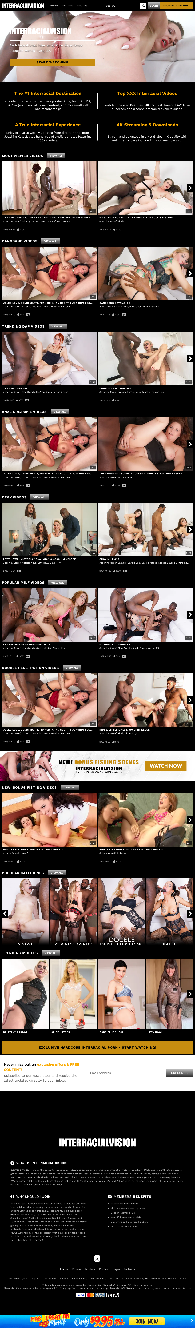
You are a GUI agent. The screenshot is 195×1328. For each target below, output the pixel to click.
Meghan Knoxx (44, 392)
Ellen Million (17, 1221)
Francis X (38, 306)
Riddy (121, 221)
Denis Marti (50, 306)
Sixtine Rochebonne (40, 1218)
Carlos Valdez (149, 562)
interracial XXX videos (99, 1177)
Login (154, 5)
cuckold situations (140, 1173)
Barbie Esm (134, 562)
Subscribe (179, 1073)
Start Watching (52, 62)
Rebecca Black (166, 562)
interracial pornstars (118, 1170)
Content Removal (182, 1288)
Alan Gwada (106, 306)
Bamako (122, 562)
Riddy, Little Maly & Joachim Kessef (125, 729)
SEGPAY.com (127, 1288)
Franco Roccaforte (50, 221)
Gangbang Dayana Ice (114, 303)
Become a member (177, 5)
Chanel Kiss (59, 648)
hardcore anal (18, 1177)
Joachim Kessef (11, 221)
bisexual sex (121, 1173)
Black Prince (121, 306)
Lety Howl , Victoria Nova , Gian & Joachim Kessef (39, 559)
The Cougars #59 (15, 388)
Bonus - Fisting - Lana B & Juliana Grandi (33, 849)
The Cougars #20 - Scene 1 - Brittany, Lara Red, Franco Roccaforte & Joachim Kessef (65, 217)
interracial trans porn (57, 1229)
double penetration (162, 1173)
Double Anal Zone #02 (115, 388)
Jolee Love (64, 306)
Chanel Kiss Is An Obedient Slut (26, 644)
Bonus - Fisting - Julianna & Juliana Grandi (131, 849)
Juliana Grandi (11, 853)
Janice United (60, 392)
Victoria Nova (29, 562)
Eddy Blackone (151, 306)
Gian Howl (55, 562)
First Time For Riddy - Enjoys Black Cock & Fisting (136, 217)
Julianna (121, 853)
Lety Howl (43, 562)
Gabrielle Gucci (111, 1032)
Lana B (24, 853)
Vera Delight (142, 392)
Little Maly (131, 733)
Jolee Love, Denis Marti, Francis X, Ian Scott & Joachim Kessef (49, 303)
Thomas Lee (157, 392)
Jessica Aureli (125, 477)
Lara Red (67, 221)
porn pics (80, 1207)
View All (56, 155)
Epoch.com (22, 1288)
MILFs (147, 1170)
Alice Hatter (60, 1032)
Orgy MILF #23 (109, 559)
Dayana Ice (135, 306)
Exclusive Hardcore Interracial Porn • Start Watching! (97, 1047)
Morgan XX (153, 648)
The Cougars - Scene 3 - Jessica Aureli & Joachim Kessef (140, 473)
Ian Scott (27, 306)
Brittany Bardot (30, 221)
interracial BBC (100, 1173)
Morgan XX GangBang (114, 644)
